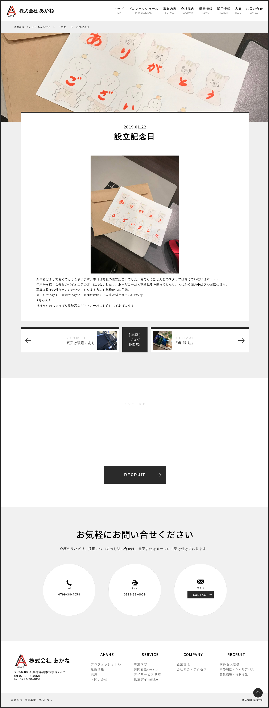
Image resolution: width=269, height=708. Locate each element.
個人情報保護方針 (253, 700)
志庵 (238, 10)
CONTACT (200, 595)
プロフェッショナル (143, 10)
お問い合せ (254, 10)
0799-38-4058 (69, 594)
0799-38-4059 (135, 594)
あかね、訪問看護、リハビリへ (33, 700)
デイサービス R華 (147, 674)
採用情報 (223, 10)
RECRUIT (134, 475)
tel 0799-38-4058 (27, 676)
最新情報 (205, 10)
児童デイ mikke (146, 679)
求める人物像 (230, 664)
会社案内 (187, 10)
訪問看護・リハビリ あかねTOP (32, 27)
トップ (119, 10)
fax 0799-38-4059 (27, 679)
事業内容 (170, 10)
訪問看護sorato (146, 669)
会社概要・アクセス (192, 669)
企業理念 (183, 664)
